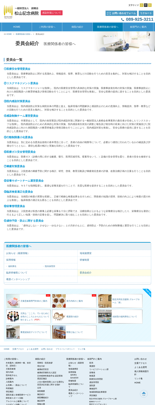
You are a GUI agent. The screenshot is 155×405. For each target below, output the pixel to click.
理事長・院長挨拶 (45, 363)
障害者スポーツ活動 (14, 398)
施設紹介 (41, 394)
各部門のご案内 (138, 27)
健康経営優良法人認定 (46, 373)
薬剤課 (92, 386)
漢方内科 (10, 372)
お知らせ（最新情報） (18, 253)
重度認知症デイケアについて (26, 332)
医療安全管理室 (96, 379)
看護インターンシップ (18, 279)
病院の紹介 (77, 27)
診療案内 (10, 379)
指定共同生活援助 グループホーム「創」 (119, 301)
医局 (91, 363)
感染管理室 (94, 382)
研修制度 (84, 260)
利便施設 (10, 388)
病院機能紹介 (43, 398)
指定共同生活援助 (103, 399)
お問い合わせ (47, 349)
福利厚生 (12, 266)
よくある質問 (32, 349)
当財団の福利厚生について (117, 316)
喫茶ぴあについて (67, 332)
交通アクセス (18, 349)
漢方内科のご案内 (67, 301)
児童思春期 (10, 369)
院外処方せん (11, 375)
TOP (143, 394)
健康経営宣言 (43, 369)
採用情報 (11, 260)
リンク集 (81, 349)
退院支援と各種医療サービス (18, 395)
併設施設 (10, 392)
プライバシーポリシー (65, 349)
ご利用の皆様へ (47, 27)
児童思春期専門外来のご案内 (26, 301)
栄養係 (92, 373)
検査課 (92, 376)
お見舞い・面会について (16, 385)
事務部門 (93, 389)
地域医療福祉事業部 (98, 392)
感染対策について (51, 12)
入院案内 (10, 382)
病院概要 (41, 391)
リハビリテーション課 (98, 369)
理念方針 (41, 366)
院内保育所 (50, 266)
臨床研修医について (16, 272)
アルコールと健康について (17, 401)
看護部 (92, 366)
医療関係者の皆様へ (107, 27)
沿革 (39, 388)
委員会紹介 (86, 272)
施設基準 (41, 401)
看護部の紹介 (65, 316)
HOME (16, 27)
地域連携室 (86, 253)
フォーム (121, 13)
